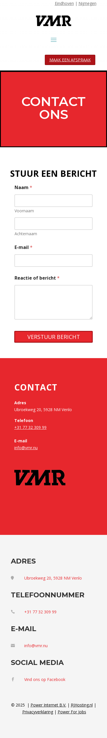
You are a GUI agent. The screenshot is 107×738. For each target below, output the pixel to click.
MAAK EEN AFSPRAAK (70, 59)
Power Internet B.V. (48, 705)
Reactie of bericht (37, 278)
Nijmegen (87, 3)
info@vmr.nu (26, 447)
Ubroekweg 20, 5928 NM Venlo (53, 578)
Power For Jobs (72, 712)
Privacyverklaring (37, 712)
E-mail (24, 247)
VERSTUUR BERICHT (53, 337)
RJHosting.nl (82, 705)
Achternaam (26, 233)
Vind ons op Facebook (44, 679)
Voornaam (24, 210)
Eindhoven (64, 3)
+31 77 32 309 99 (30, 427)
